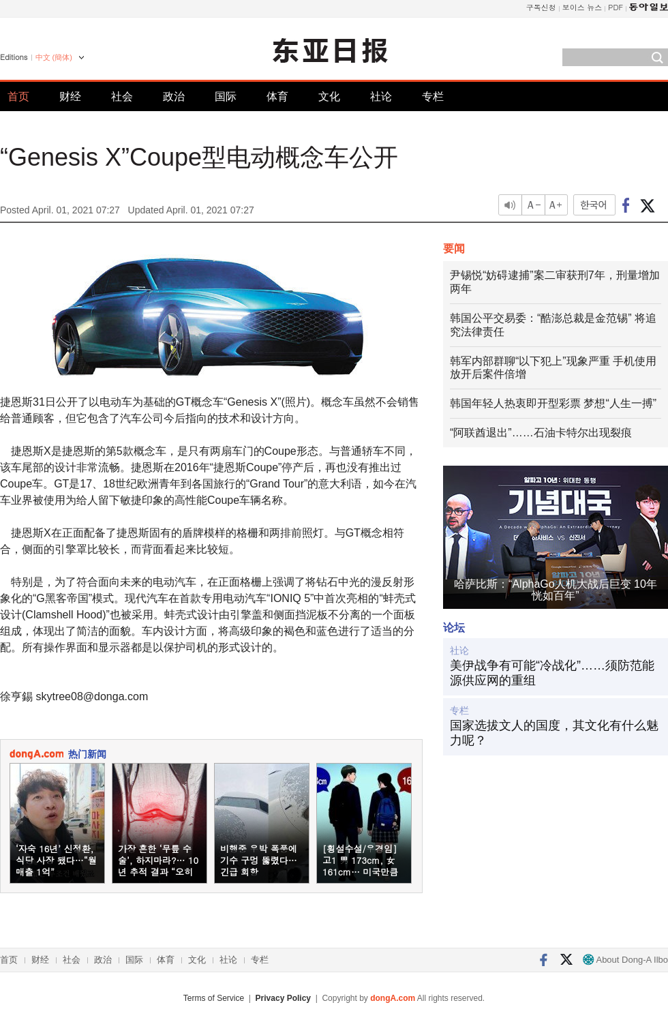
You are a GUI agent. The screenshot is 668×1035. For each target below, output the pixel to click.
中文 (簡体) (53, 57)
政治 (174, 96)
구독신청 (541, 7)
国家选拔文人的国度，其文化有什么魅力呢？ (554, 733)
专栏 (433, 96)
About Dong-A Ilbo (625, 960)
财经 (70, 96)
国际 (226, 96)
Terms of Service (213, 998)
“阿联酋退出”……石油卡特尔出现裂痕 (541, 432)
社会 (122, 96)
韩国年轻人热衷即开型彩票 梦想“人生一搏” (553, 403)
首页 (18, 96)
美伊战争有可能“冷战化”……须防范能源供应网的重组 (552, 673)
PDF (615, 7)
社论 (381, 96)
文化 (329, 96)
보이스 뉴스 (582, 7)
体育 (277, 96)
